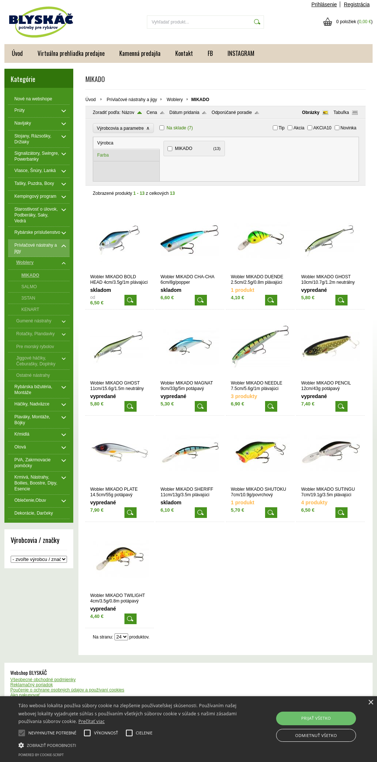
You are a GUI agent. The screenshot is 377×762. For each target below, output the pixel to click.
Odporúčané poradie (232, 112)
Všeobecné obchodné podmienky (42, 679)
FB (210, 53)
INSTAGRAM (241, 53)
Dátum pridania (184, 112)
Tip (282, 127)
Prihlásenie (324, 4)
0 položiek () (354, 21)
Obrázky (310, 112)
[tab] (127, 143)
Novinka (348, 127)
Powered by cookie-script (41, 754)
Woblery (175, 99)
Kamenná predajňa (140, 53)
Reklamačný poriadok (31, 684)
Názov (128, 112)
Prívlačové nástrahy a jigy (132, 99)
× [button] (370, 702)
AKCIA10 (322, 127)
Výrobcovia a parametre (123, 128)
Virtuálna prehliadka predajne (71, 53)
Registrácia (357, 4)
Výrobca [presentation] (105, 143)
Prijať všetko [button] (316, 718)
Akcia (298, 127)
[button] (129, 744)
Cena (152, 112)
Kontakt (184, 53)
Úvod (17, 53)
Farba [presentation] (103, 155)
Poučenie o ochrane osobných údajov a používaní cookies (67, 690)
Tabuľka (341, 112)
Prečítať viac (91, 721)
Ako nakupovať (25, 695)
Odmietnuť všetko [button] (316, 735)
